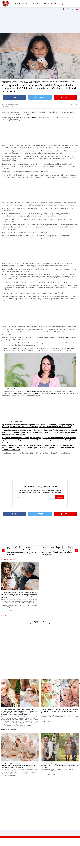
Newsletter (35, 4)
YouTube (14, 393)
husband (35, 326)
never (62, 205)
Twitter (4, 393)
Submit (53, 4)
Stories (15, 4)
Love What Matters (6, 81)
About (24, 4)
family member (30, 118)
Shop (45, 4)
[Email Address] (35, 497)
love (66, 337)
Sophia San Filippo (6, 104)
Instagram (71, 391)
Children (15, 81)
